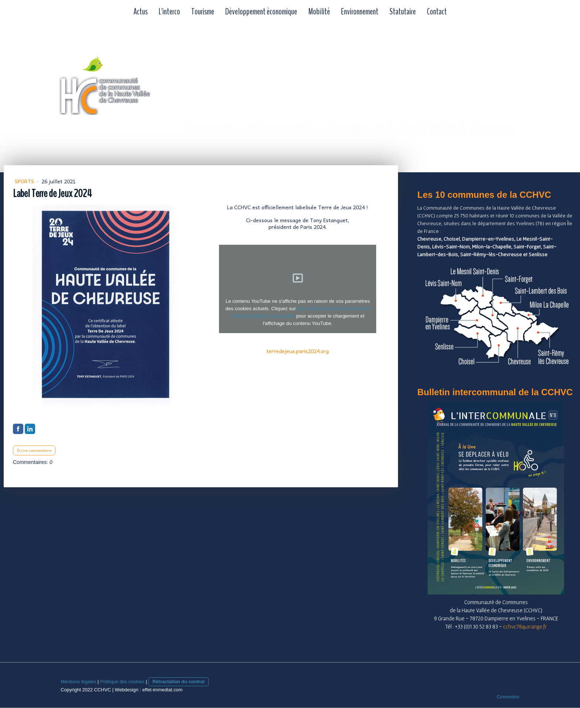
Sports (25, 181)
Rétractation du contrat (178, 681)
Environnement (359, 11)
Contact (437, 11)
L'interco (169, 11)
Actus (141, 11)
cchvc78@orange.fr (525, 626)
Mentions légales (78, 681)
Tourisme (202, 11)
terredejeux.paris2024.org (297, 351)
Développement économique (261, 11)
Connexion (508, 696)
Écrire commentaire (34, 450)
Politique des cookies (122, 681)
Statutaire (403, 11)
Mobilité (319, 11)
